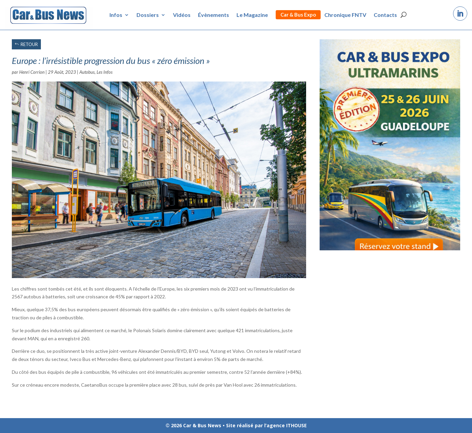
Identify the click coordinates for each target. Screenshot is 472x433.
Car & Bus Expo (298, 15)
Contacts (385, 15)
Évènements (213, 15)
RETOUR (29, 44)
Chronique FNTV (345, 15)
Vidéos (182, 15)
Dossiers (147, 15)
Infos (115, 15)
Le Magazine (252, 15)
